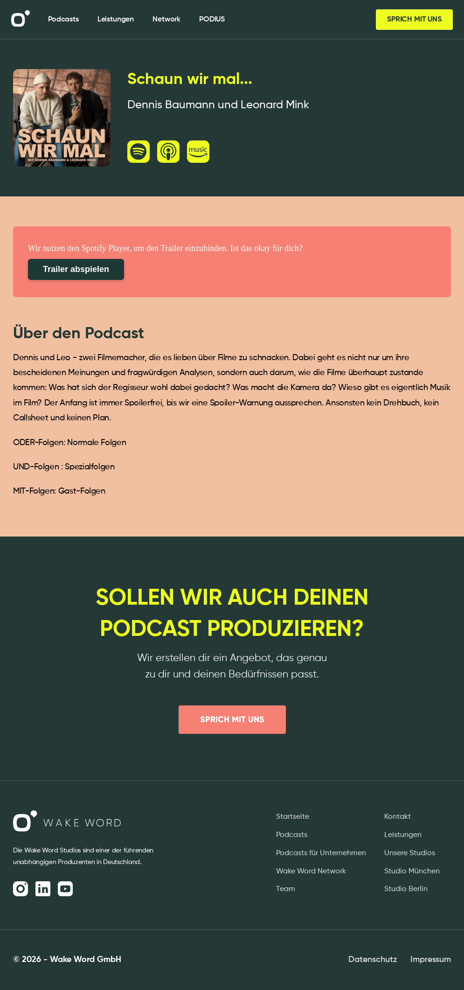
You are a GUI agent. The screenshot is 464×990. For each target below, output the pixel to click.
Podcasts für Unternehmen (321, 853)
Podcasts (291, 835)
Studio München (412, 871)
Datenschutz (372, 959)
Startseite (292, 817)
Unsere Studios (409, 853)
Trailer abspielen (76, 269)
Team (285, 889)
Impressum (430, 959)
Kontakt (397, 817)
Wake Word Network (311, 871)
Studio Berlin (406, 889)
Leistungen (403, 835)
